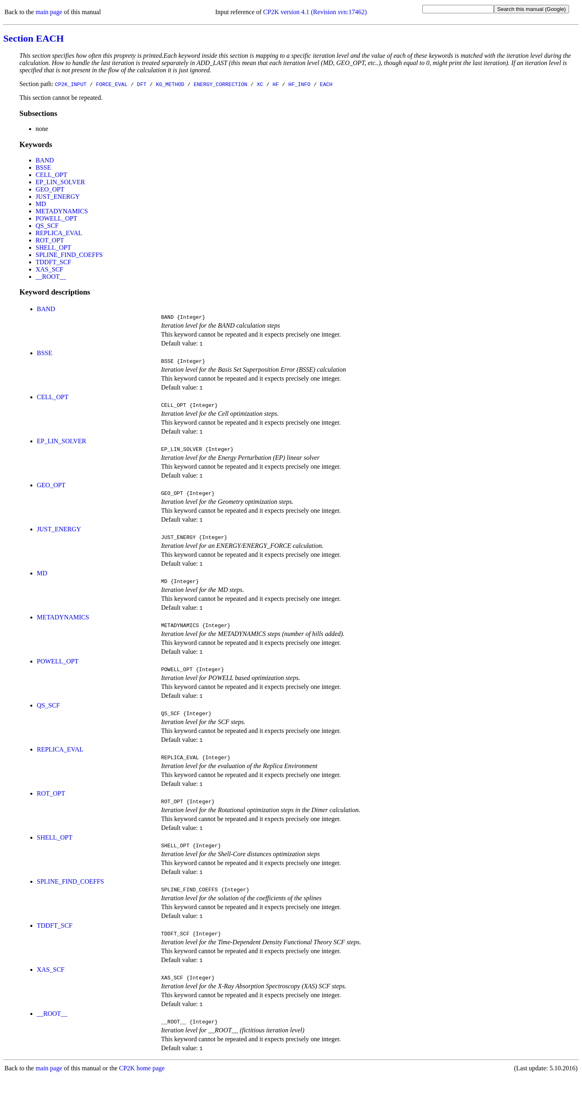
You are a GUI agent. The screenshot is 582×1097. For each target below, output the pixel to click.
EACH (326, 84)
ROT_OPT (50, 240)
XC (260, 84)
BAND (45, 160)
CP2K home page (142, 1088)
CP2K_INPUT (70, 84)
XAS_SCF (49, 269)
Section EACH (33, 38)
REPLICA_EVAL (59, 233)
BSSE (43, 167)
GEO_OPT (50, 189)
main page (49, 11)
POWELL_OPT (56, 218)
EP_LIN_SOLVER (60, 182)
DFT (141, 84)
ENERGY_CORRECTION (220, 84)
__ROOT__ (51, 276)
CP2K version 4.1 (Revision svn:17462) (315, 11)
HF (275, 84)
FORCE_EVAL (111, 84)
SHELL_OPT (53, 247)
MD (41, 203)
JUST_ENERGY (58, 196)
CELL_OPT (51, 174)
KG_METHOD (170, 84)
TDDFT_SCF (53, 262)
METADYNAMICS (62, 211)
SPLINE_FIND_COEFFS (69, 254)
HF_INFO (299, 84)
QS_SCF (47, 225)
